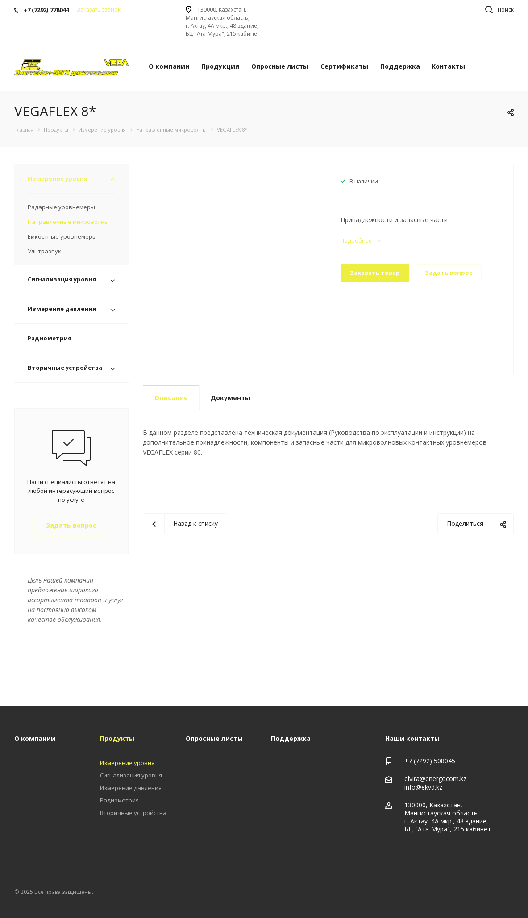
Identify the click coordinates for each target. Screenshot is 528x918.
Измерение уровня (57, 178)
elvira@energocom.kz (435, 778)
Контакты (448, 66)
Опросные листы (279, 66)
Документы (230, 397)
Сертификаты (344, 66)
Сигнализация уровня (62, 279)
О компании (169, 66)
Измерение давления (62, 309)
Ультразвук (44, 251)
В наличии (363, 181)
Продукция (220, 66)
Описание (171, 397)
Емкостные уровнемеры (62, 236)
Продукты (117, 738)
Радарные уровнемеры (61, 207)
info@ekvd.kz (423, 787)
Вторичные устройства (65, 368)
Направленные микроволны (68, 222)
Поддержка (400, 66)
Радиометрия (49, 338)
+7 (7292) (419, 761)
